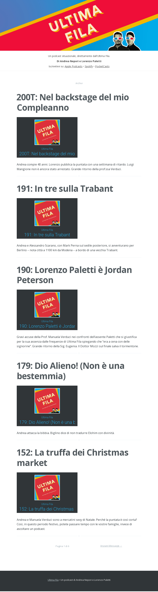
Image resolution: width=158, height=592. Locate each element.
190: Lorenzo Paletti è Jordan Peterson (74, 275)
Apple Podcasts (73, 66)
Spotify (89, 66)
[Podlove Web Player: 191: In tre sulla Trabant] (79, 219)
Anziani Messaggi (111, 546)
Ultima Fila (53, 580)
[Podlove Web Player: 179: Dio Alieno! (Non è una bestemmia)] (79, 406)
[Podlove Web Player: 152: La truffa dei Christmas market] (79, 493)
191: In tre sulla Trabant (64, 188)
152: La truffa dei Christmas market (72, 458)
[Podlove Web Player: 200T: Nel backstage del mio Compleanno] (79, 137)
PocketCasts (102, 66)
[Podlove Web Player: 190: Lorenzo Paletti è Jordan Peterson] (79, 310)
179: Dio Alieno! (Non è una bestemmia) (70, 371)
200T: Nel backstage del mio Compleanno (72, 102)
